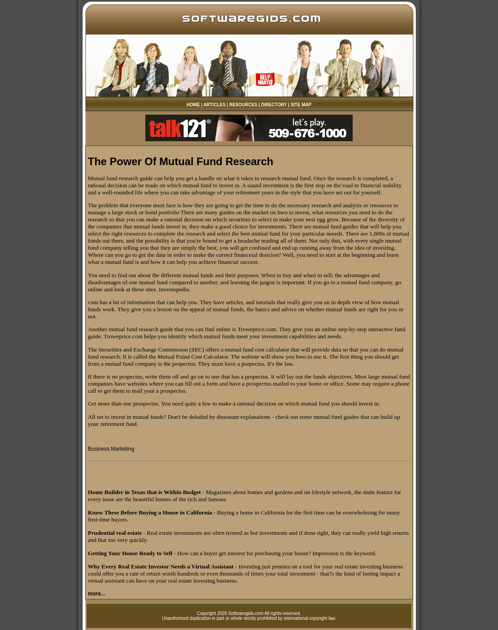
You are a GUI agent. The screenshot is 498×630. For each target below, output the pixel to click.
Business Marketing (111, 449)
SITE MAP (301, 104)
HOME (193, 104)
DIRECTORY (274, 104)
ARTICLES (214, 104)
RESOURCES (243, 104)
